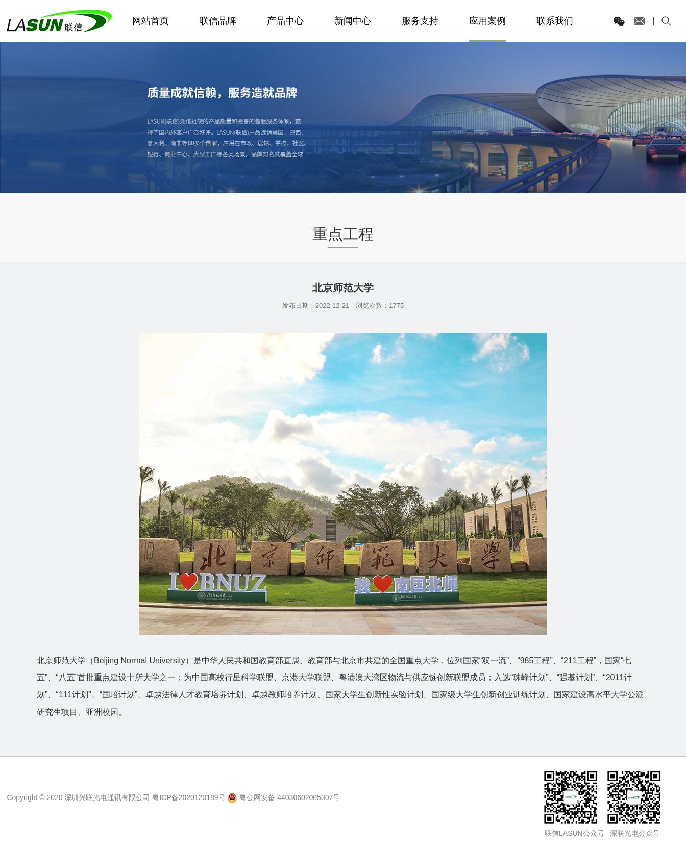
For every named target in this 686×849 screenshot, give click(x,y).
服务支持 (420, 21)
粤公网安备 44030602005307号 (289, 797)
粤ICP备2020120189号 (188, 797)
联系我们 (554, 21)
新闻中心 (352, 21)
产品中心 (285, 21)
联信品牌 (218, 21)
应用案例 (487, 21)
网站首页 (150, 21)
